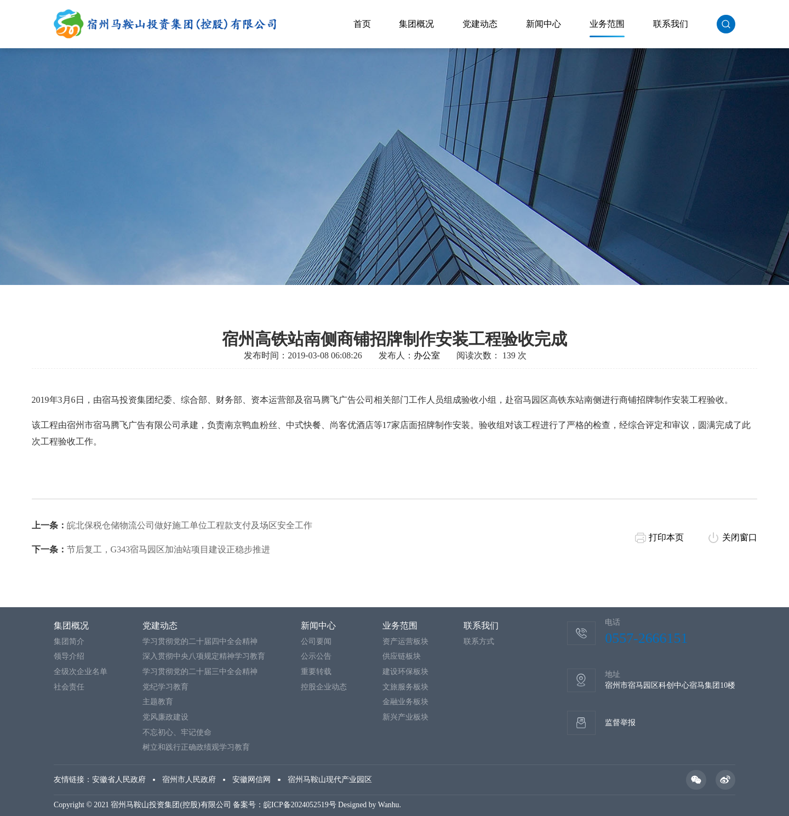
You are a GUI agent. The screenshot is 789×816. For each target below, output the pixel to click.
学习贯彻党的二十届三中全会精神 (200, 671)
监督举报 (620, 722)
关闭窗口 (739, 542)
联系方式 (479, 641)
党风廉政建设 (165, 717)
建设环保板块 (405, 671)
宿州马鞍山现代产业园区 (330, 779)
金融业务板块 (405, 702)
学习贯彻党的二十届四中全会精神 (200, 641)
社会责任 (69, 687)
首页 (362, 23)
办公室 (427, 361)
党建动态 (480, 23)
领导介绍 (69, 656)
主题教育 (157, 702)
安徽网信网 (251, 779)
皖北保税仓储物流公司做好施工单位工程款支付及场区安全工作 (189, 530)
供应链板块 (401, 656)
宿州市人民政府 (189, 779)
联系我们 (670, 23)
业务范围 (607, 23)
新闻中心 (543, 23)
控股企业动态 (324, 687)
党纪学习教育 (165, 687)
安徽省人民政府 (119, 779)
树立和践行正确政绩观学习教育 (196, 747)
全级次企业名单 (80, 671)
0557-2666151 (646, 638)
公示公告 (316, 656)
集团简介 (69, 641)
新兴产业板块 (405, 717)
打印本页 (666, 542)
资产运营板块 (405, 641)
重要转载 (316, 671)
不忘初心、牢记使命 (176, 732)
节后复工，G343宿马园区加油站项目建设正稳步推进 (169, 555)
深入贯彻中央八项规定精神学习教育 (203, 656)
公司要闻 (316, 641)
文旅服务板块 (405, 687)
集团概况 (416, 23)
